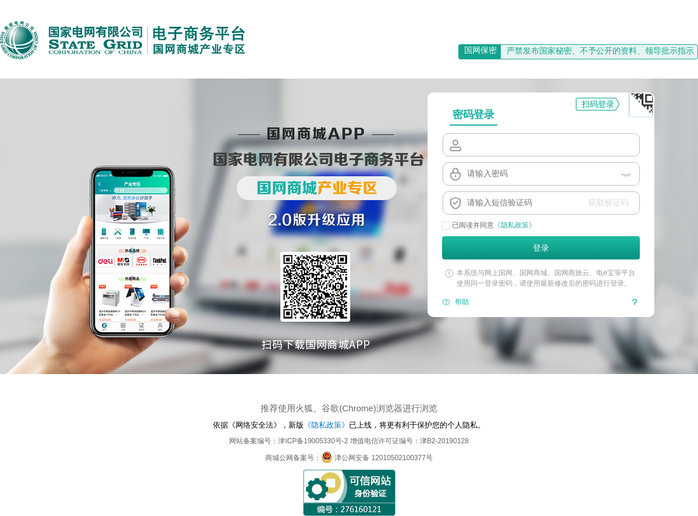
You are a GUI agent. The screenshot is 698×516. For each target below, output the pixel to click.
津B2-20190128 (444, 441)
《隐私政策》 (515, 225)
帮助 (462, 302)
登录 (541, 247)
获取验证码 (608, 202)
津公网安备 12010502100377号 (377, 457)
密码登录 (473, 114)
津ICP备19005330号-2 (313, 441)
